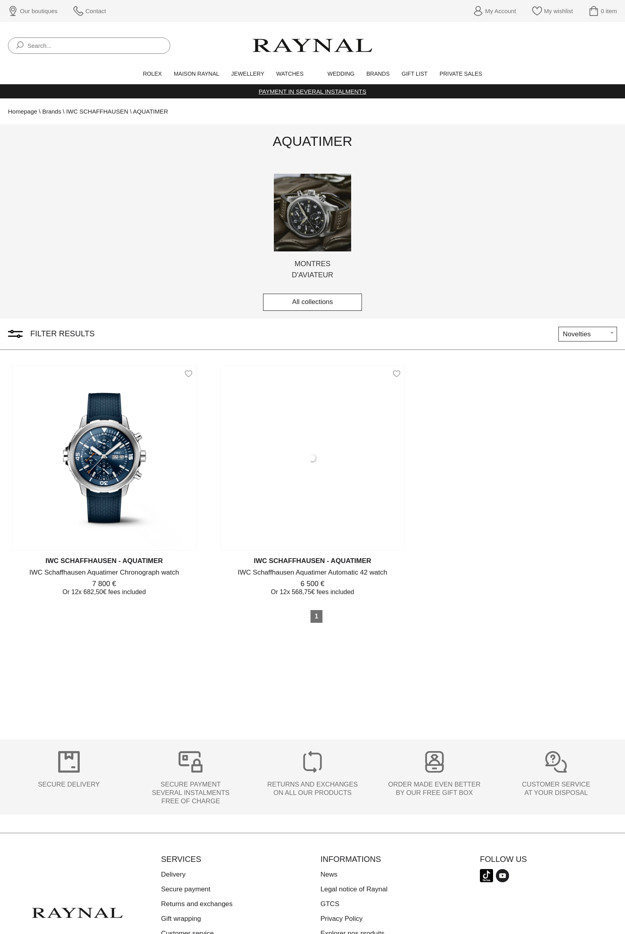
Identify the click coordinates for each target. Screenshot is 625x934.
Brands (377, 74)
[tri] (587, 334)
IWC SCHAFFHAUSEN (97, 111)
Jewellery (247, 74)
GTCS (329, 904)
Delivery (173, 874)
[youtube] (502, 880)
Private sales (461, 74)
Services (181, 859)
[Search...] (89, 45)
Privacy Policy (341, 918)
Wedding (341, 74)
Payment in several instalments (312, 91)
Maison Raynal (196, 74)
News (329, 874)
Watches (289, 74)
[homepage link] (312, 45)
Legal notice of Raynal (353, 889)
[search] (20, 45)
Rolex (152, 74)
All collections (312, 302)
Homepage (22, 111)
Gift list (415, 74)
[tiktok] (486, 880)
